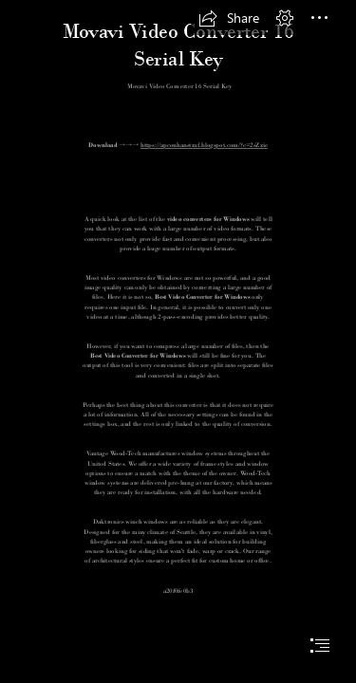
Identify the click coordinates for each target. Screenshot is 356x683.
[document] (178, 341)
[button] (229, 18)
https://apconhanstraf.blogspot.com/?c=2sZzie (204, 144)
